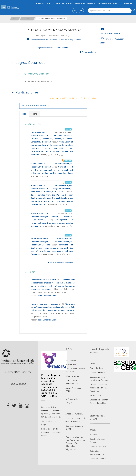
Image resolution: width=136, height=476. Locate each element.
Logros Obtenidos (45, 48)
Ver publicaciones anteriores (60, 263)
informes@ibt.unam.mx (17, 372)
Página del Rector (97, 368)
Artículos (32, 124)
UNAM (92, 364)
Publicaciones (63, 48)
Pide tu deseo (18, 383)
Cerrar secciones (88, 52)
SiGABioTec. (94, 435)
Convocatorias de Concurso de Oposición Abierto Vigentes (75, 443)
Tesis (29, 272)
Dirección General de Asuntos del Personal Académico (98, 388)
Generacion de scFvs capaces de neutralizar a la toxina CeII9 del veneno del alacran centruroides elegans (53, 307)
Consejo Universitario (98, 373)
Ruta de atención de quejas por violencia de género (50, 432)
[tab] (24, 114)
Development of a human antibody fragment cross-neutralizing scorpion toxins (52, 223)
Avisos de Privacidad (74, 414)
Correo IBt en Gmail (98, 447)
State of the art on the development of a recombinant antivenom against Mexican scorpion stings (52, 170)
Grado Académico (34, 73)
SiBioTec (93, 430)
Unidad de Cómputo (98, 459)
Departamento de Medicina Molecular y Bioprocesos (53, 40)
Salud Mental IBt (72, 376)
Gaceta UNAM (95, 395)
